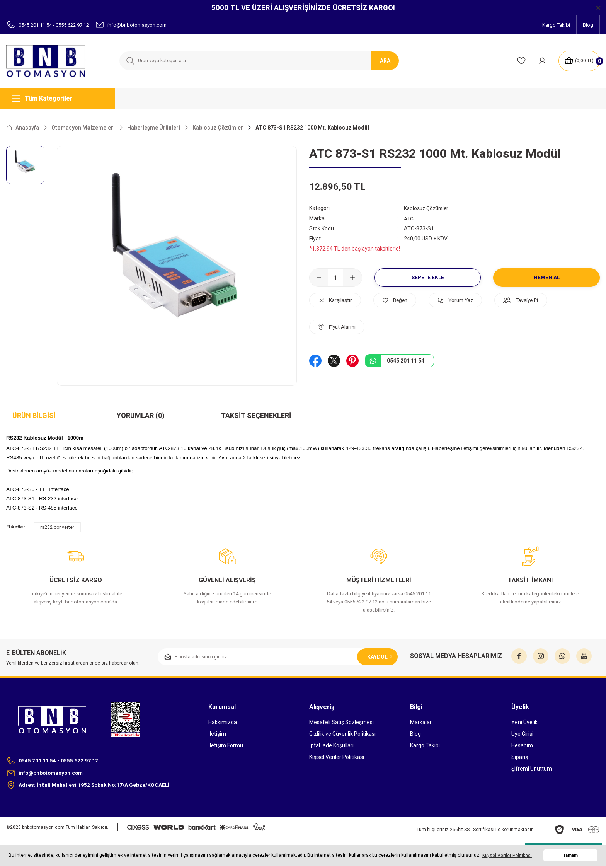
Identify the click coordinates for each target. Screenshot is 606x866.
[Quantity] (336, 277)
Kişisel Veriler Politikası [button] (507, 855)
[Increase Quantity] (352, 277)
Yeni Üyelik (524, 722)
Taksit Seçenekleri (256, 415)
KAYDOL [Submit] (380, 656)
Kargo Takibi (425, 745)
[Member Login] (541, 60)
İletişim (217, 734)
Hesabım (522, 745)
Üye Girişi (522, 734)
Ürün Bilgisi (34, 415)
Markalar (421, 722)
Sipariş (519, 757)
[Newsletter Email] (278, 656)
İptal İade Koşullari (331, 745)
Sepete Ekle (427, 277)
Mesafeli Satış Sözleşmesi (341, 722)
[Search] (258, 60)
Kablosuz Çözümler (427, 208)
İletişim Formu (225, 745)
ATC (409, 218)
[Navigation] (60, 98)
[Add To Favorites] (399, 300)
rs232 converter (57, 527)
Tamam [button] (570, 855)
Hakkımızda (222, 722)
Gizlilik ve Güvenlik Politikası (342, 734)
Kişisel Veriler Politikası (336, 757)
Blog (415, 734)
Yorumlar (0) (141, 415)
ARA (385, 61)
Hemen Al (546, 277)
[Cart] (578, 61)
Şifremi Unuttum (531, 768)
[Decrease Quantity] (319, 277)
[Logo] (50, 61)
